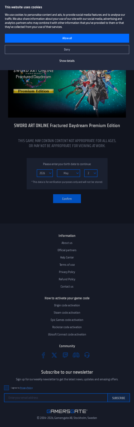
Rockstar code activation (67, 327)
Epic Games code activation (67, 320)
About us (67, 243)
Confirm (67, 199)
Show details (67, 61)
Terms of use (67, 265)
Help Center (67, 257)
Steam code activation (67, 313)
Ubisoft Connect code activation (67, 334)
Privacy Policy (67, 272)
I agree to (22, 387)
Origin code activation (67, 305)
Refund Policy (67, 279)
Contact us (67, 287)
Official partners (67, 250)
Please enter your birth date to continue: (67, 164)
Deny (67, 49)
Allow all (67, 38)
